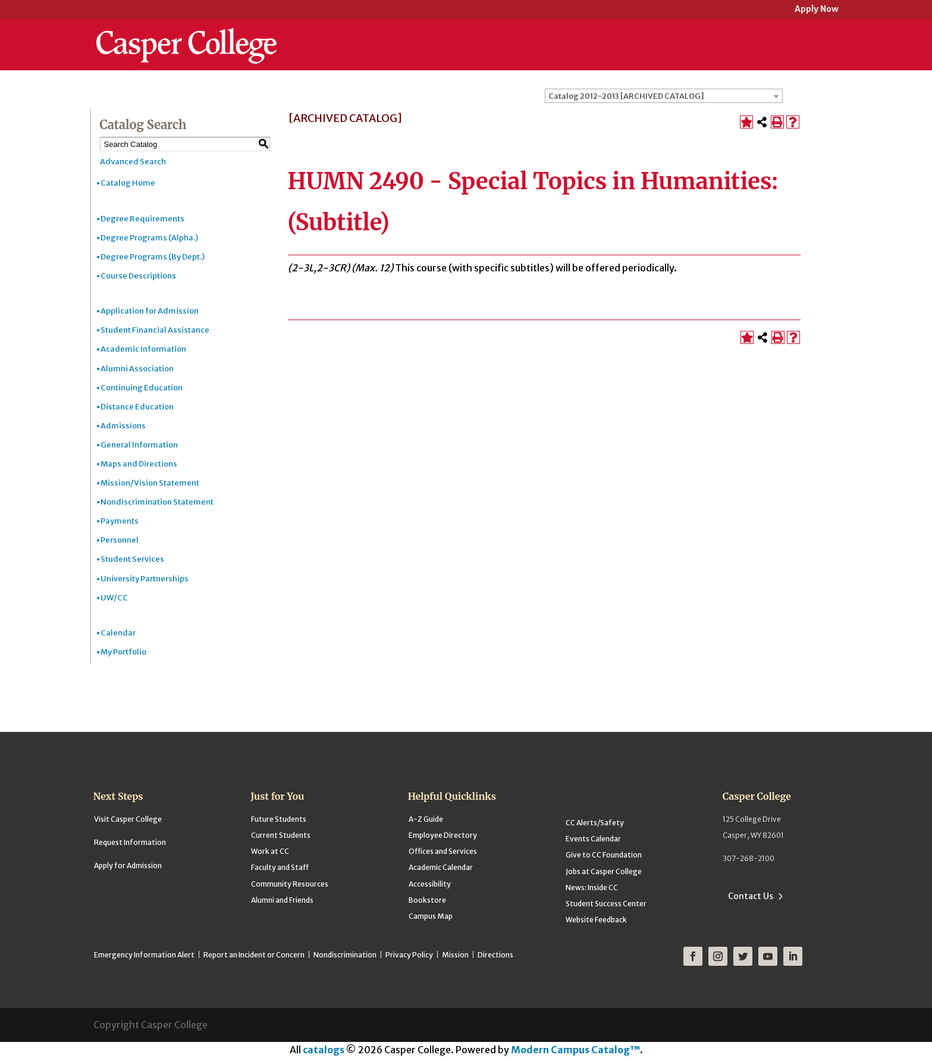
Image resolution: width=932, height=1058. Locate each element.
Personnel (120, 540)
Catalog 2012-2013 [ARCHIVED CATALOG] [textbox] (626, 96)
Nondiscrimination (344, 954)
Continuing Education (142, 388)
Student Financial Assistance (155, 330)
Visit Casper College (128, 819)
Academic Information (143, 349)
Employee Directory (443, 835)
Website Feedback (596, 919)
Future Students (278, 819)
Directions (495, 954)
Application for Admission (150, 311)
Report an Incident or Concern (254, 954)
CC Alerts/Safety (595, 822)
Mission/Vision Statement (150, 483)
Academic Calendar (441, 867)
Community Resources (289, 883)
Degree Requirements (142, 219)
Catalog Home (128, 183)
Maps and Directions (139, 464)
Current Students (280, 835)
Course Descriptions (138, 276)
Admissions (123, 426)
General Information (139, 445)
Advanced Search (133, 161)
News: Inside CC (592, 887)
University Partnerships (145, 579)
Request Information (130, 842)
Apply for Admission (128, 865)
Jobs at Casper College (604, 871)
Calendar (118, 633)
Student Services (132, 559)
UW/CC (114, 598)
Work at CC (270, 851)
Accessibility (430, 883)
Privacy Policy (409, 954)
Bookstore (427, 900)
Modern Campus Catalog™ (575, 1050)
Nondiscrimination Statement (157, 502)
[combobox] (664, 96)
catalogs (323, 1050)
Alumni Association (137, 369)
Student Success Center (606, 903)
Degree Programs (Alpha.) (149, 238)
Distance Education (137, 407)
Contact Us (750, 896)
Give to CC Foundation (604, 854)
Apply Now (817, 9)
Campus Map (431, 916)
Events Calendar (593, 838)
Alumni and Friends (282, 900)
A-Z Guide (426, 819)
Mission (455, 954)
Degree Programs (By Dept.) (153, 257)
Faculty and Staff (280, 867)
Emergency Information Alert (144, 954)
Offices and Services (443, 851)
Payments (120, 521)
